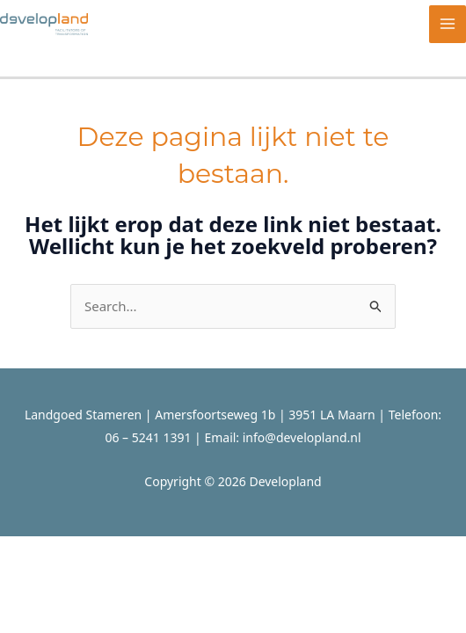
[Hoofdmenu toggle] (448, 24)
